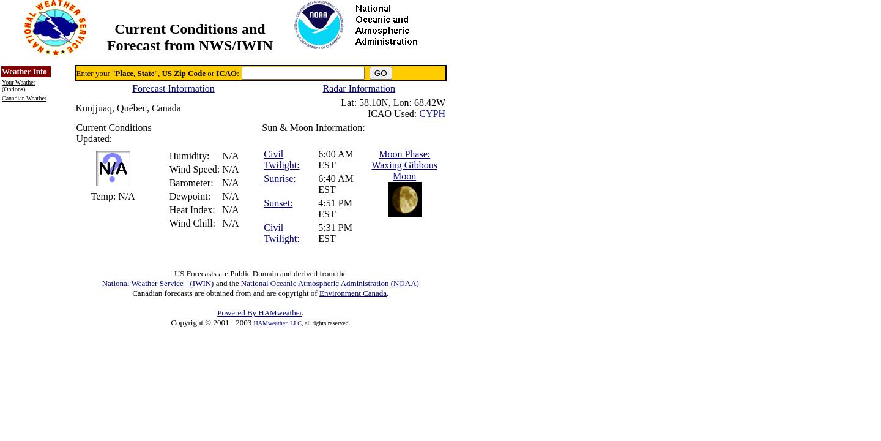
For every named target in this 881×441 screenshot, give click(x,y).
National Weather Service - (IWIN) (158, 283)
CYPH (432, 113)
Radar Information (358, 88)
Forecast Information (173, 88)
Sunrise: (280, 178)
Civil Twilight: (281, 159)
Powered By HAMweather (259, 312)
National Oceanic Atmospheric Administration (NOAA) (330, 283)
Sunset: (278, 203)
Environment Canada (353, 293)
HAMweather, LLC (278, 323)
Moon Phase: (404, 154)
